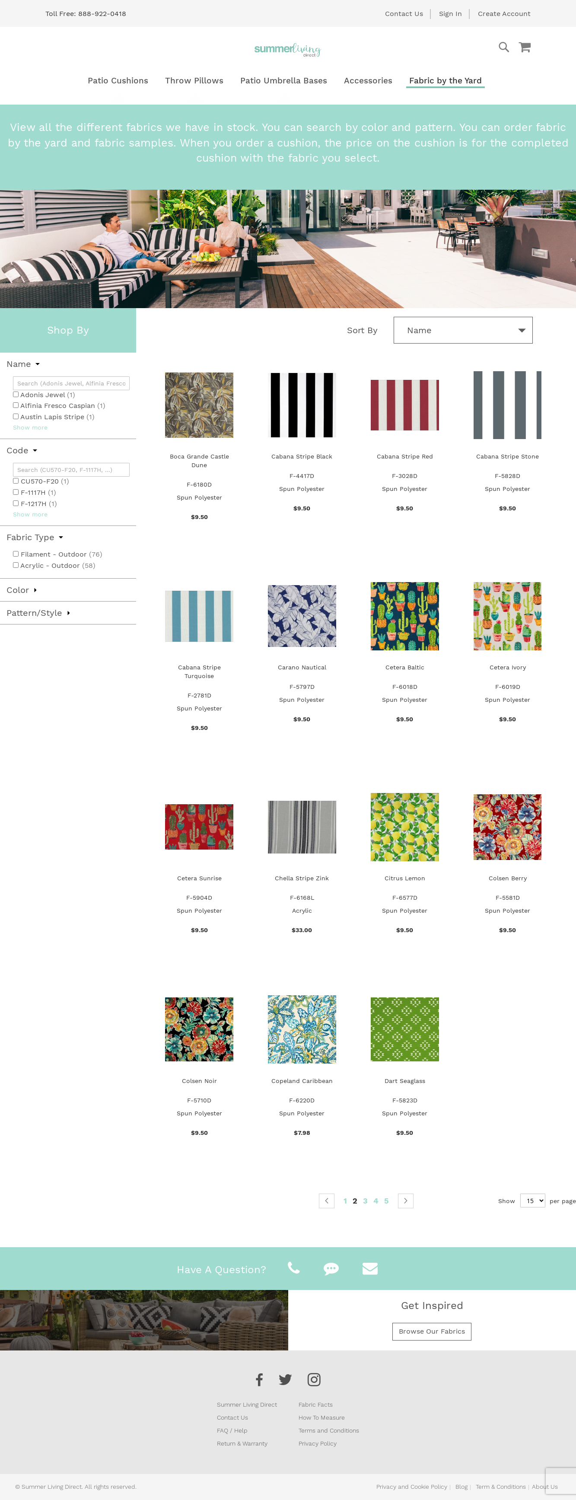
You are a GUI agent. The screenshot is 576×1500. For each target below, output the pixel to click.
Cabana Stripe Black (301, 456)
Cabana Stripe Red (405, 456)
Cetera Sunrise (199, 878)
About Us (545, 1486)
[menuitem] (118, 80)
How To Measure (322, 1417)
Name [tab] (18, 364)
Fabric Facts (316, 1404)
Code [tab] (17, 450)
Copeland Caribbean (302, 1080)
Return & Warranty (242, 1443)
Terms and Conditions (329, 1430)
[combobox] (469, 47)
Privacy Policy (318, 1443)
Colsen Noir (199, 1080)
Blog (461, 1486)
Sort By (362, 330)
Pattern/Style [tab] (34, 613)
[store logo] (288, 49)
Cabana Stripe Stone (507, 456)
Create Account (504, 14)
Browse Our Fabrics (432, 1331)
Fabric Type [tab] (30, 537)
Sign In (450, 14)
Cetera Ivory (508, 667)
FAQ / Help (232, 1430)
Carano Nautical (302, 667)
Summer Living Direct (247, 1404)
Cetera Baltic (404, 667)
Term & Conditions (501, 1486)
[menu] (288, 80)
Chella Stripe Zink (302, 878)
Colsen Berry (508, 878)
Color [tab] (17, 590)
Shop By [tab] (68, 330)
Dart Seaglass (405, 1080)
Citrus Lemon (405, 878)
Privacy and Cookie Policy (411, 1486)
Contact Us (404, 14)
